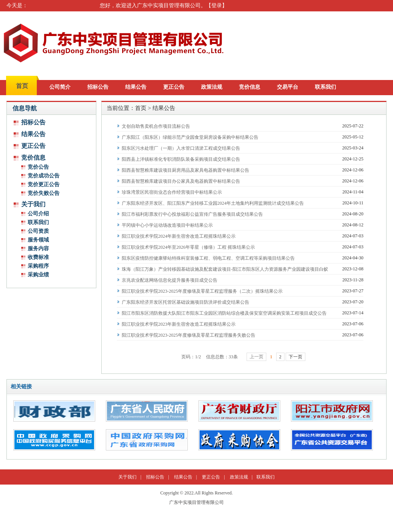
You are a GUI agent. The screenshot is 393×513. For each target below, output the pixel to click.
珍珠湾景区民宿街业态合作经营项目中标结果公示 (172, 192)
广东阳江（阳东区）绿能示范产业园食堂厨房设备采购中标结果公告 (190, 137)
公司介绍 (38, 213)
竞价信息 (249, 87)
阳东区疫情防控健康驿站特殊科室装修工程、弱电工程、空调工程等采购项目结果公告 (208, 258)
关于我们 (127, 477)
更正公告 (173, 87)
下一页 (295, 356)
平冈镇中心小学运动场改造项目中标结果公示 (167, 225)
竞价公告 (38, 167)
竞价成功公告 (44, 176)
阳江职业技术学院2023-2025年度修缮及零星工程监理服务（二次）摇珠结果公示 (202, 291)
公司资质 (38, 231)
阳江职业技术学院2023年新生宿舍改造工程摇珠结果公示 (179, 324)
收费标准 (38, 257)
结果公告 (135, 87)
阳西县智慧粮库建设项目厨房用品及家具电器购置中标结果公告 (185, 170)
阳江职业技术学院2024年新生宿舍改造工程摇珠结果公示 (179, 236)
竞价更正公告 (44, 184)
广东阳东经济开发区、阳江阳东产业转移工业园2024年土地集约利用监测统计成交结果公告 (213, 203)
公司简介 (60, 87)
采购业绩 (38, 275)
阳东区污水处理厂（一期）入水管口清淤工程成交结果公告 (181, 148)
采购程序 (38, 266)
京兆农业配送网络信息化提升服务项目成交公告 (169, 280)
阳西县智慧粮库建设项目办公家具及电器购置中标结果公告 (181, 181)
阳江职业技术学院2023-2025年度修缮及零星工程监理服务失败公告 (188, 335)
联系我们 (325, 87)
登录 (216, 5)
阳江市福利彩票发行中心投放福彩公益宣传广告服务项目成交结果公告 (192, 214)
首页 (22, 86)
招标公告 (97, 87)
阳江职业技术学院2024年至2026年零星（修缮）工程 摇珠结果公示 (188, 247)
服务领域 (38, 240)
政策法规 (211, 87)
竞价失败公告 (44, 193)
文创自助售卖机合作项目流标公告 (156, 126)
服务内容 (38, 248)
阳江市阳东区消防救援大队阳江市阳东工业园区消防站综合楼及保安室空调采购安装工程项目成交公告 (224, 313)
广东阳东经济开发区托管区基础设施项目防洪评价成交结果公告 (185, 302)
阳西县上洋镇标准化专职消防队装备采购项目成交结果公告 (181, 159)
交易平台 (287, 87)
